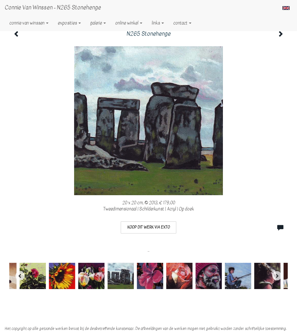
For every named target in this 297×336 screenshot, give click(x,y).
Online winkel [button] (128, 23)
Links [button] (158, 23)
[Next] (277, 275)
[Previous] (20, 275)
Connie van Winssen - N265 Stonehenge (53, 7)
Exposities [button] (69, 23)
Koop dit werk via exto (148, 227)
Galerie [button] (98, 23)
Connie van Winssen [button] (28, 23)
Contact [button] (182, 23)
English (286, 8)
